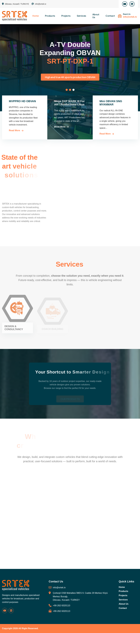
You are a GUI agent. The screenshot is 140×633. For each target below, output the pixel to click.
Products (50, 15)
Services (81, 15)
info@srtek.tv (39, 4)
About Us (95, 16)
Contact (110, 15)
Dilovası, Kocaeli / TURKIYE (15, 4)
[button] (67, 90)
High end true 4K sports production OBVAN (100, 77)
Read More (14, 130)
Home (35, 15)
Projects (66, 15)
